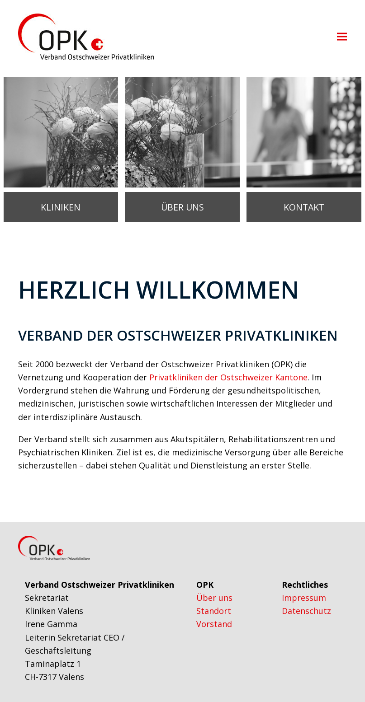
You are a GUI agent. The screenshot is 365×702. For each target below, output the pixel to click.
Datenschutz (306, 610)
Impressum (304, 597)
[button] (342, 37)
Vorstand (214, 623)
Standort (213, 610)
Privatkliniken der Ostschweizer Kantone (227, 377)
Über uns (214, 597)
